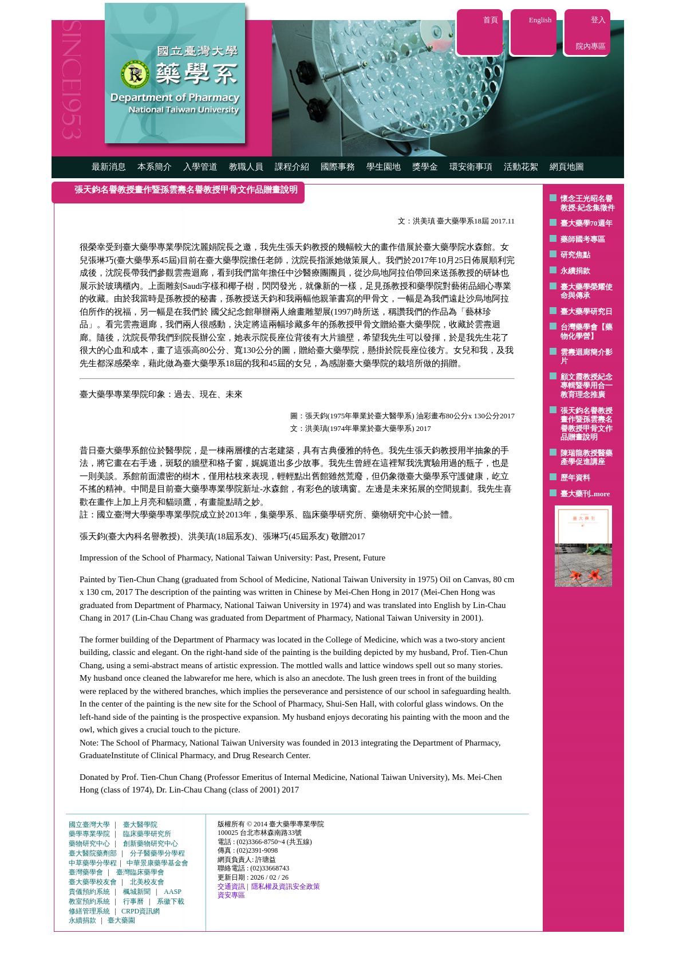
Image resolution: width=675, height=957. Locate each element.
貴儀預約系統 (89, 892)
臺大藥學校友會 (93, 882)
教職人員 (246, 166)
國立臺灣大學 (89, 825)
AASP (172, 892)
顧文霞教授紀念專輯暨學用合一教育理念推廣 (586, 385)
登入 (598, 19)
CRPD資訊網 (140, 911)
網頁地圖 (567, 166)
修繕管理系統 (89, 911)
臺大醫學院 (140, 825)
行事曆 (133, 901)
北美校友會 (147, 882)
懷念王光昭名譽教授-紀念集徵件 (587, 203)
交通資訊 (231, 887)
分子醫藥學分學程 (157, 853)
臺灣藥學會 (86, 872)
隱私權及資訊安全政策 (285, 887)
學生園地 (383, 166)
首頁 (490, 19)
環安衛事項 (470, 166)
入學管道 (200, 166)
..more (600, 493)
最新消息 (109, 166)
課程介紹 (292, 166)
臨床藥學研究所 (147, 834)
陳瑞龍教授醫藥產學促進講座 (586, 457)
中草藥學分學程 (93, 863)
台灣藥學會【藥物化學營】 (586, 331)
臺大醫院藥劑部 (93, 853)
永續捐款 (575, 270)
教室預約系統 (89, 901)
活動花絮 (521, 166)
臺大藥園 (121, 920)
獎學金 (425, 166)
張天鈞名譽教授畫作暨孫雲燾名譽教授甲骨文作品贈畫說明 (586, 424)
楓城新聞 (137, 892)
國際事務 (338, 166)
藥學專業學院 (89, 834)
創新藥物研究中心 (150, 844)
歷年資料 (575, 477)
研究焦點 (575, 254)
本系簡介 (154, 166)
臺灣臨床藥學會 (140, 872)
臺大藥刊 (575, 493)
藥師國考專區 (582, 239)
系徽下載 (170, 901)
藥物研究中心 (89, 844)
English (540, 19)
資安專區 (231, 895)
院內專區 (591, 46)
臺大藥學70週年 (586, 223)
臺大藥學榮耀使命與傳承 (586, 291)
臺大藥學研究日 (586, 311)
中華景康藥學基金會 (157, 863)
